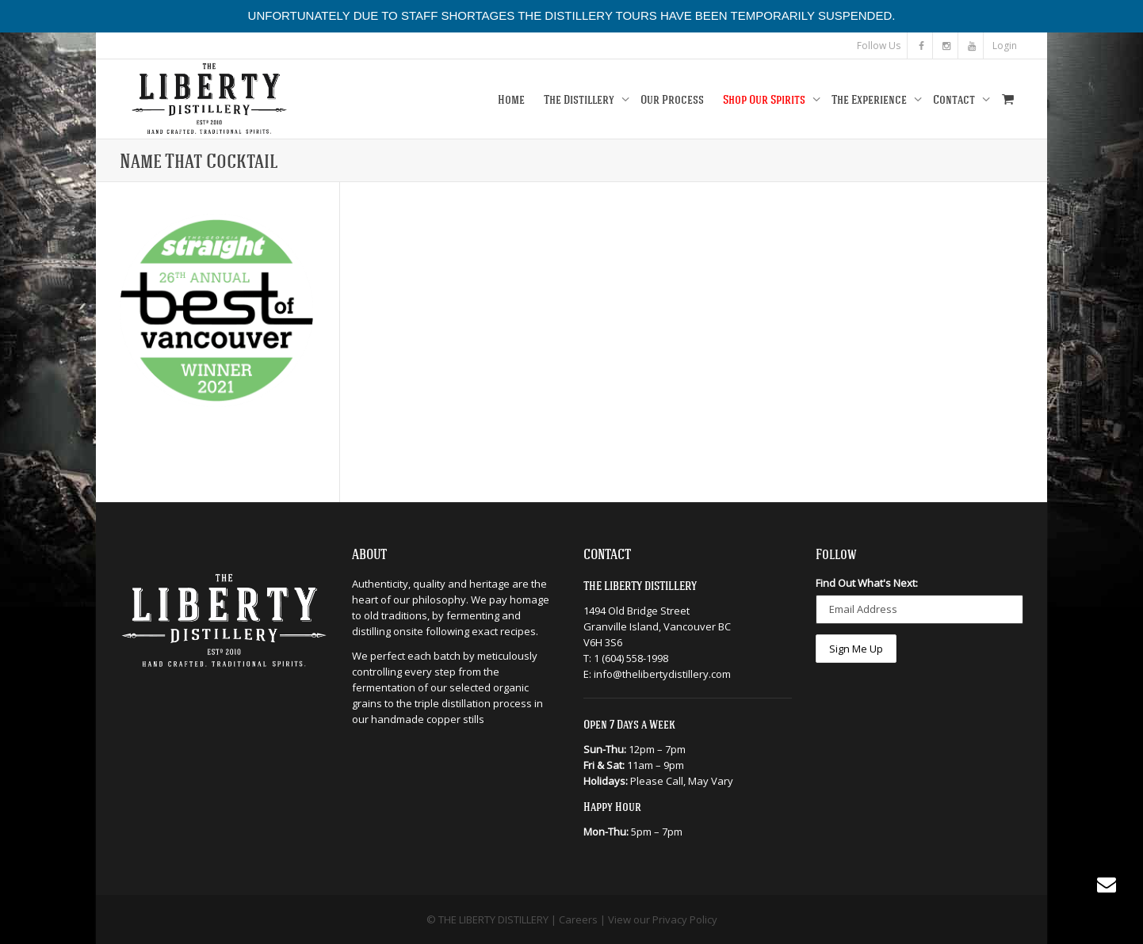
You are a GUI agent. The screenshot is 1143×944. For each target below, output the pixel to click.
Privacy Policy (684, 919)
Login (1004, 45)
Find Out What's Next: (867, 583)
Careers (578, 919)
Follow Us (878, 45)
